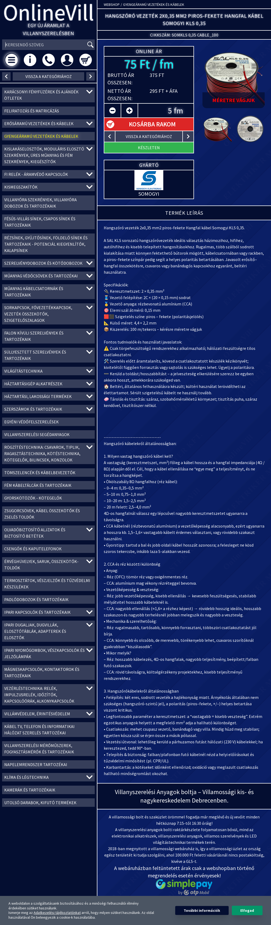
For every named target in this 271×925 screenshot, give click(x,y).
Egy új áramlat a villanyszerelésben (48, 29)
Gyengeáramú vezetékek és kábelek (153, 4)
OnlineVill (48, 12)
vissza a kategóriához (48, 76)
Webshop (112, 4)
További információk (202, 910)
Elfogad (247, 910)
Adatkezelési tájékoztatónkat (57, 912)
